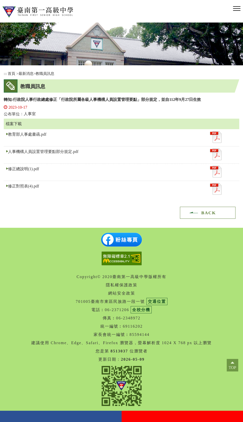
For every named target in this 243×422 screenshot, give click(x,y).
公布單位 (12, 114)
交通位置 (157, 301)
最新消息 (26, 73)
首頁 (11, 73)
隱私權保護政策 (121, 285)
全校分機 (141, 310)
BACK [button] (208, 212)
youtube (182, 416)
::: (5, 73)
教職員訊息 (45, 73)
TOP (232, 367)
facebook (61, 416)
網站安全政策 (121, 293)
